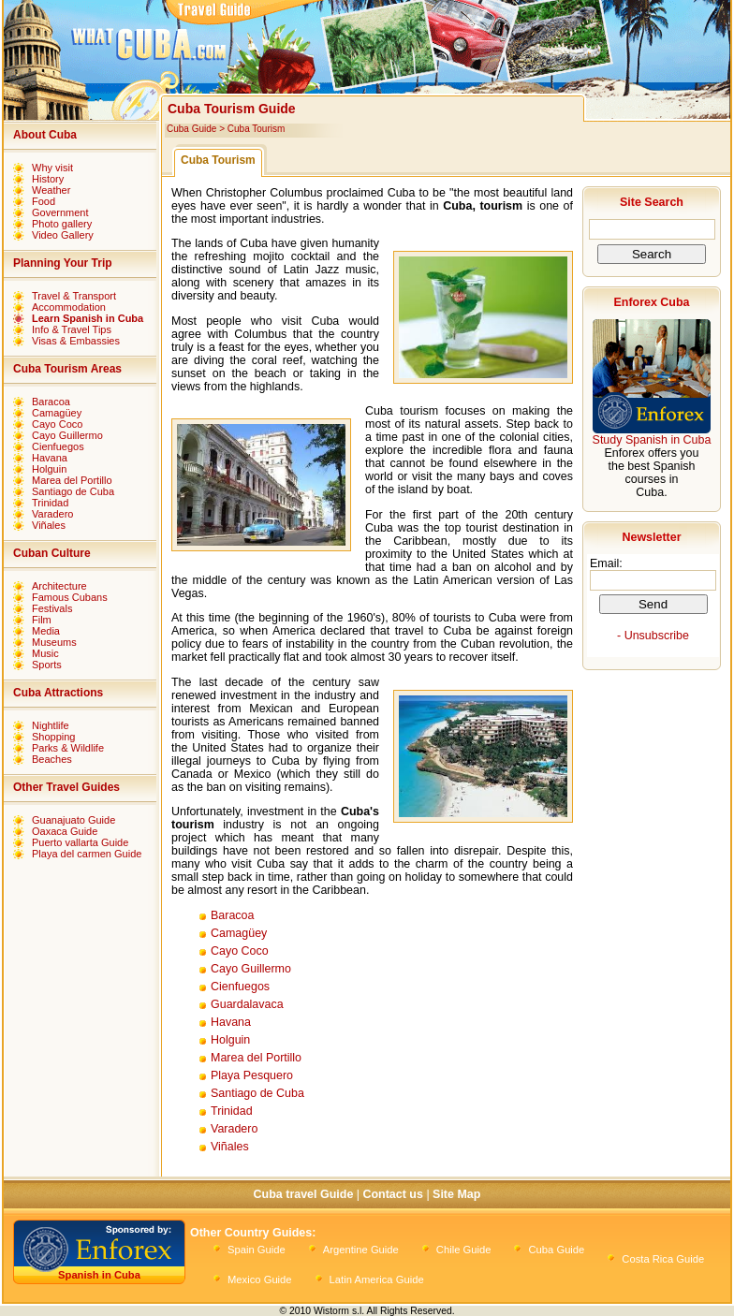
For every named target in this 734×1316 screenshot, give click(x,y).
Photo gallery (62, 223)
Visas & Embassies (76, 340)
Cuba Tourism (257, 129)
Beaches (52, 759)
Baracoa (51, 401)
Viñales (49, 525)
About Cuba (45, 134)
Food (43, 201)
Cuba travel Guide (304, 1194)
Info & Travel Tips (71, 329)
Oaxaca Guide (64, 831)
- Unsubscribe (653, 635)
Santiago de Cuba (73, 491)
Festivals (52, 608)
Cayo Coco (57, 424)
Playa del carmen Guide (86, 853)
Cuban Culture (52, 553)
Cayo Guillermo (67, 435)
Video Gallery (63, 235)
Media (46, 630)
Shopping (54, 736)
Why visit (52, 167)
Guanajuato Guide (73, 820)
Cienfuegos (58, 446)
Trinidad (50, 502)
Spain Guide (257, 1249)
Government (60, 212)
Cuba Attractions (58, 692)
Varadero (52, 513)
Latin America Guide (377, 1279)
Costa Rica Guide (663, 1259)
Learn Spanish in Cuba (87, 318)
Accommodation (69, 307)
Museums (54, 642)
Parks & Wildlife (68, 747)
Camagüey (56, 412)
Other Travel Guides (66, 787)
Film (41, 619)
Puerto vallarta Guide (80, 842)
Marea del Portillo (72, 480)
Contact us (392, 1194)
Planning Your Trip (62, 263)
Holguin (49, 469)
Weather (51, 190)
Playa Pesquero (252, 1075)
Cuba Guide (191, 129)
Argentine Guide (361, 1249)
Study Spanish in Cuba (652, 439)
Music (45, 653)
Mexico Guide (260, 1279)
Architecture (59, 586)
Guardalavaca (247, 1004)
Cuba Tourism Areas (67, 368)
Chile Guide (464, 1249)
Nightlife (50, 725)
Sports (47, 664)
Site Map (456, 1194)
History (48, 178)
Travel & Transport (74, 295)
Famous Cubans (70, 597)
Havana (49, 457)
